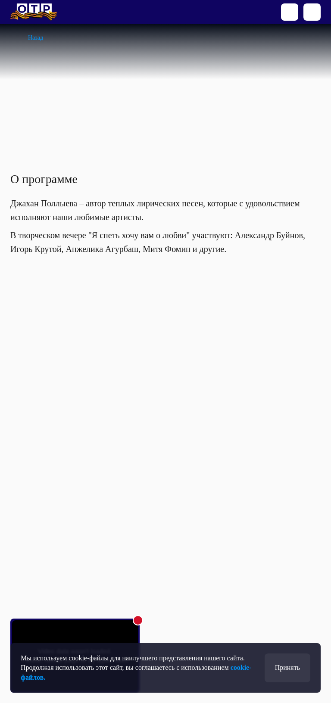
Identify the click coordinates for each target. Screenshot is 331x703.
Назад (35, 37)
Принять (287, 667)
